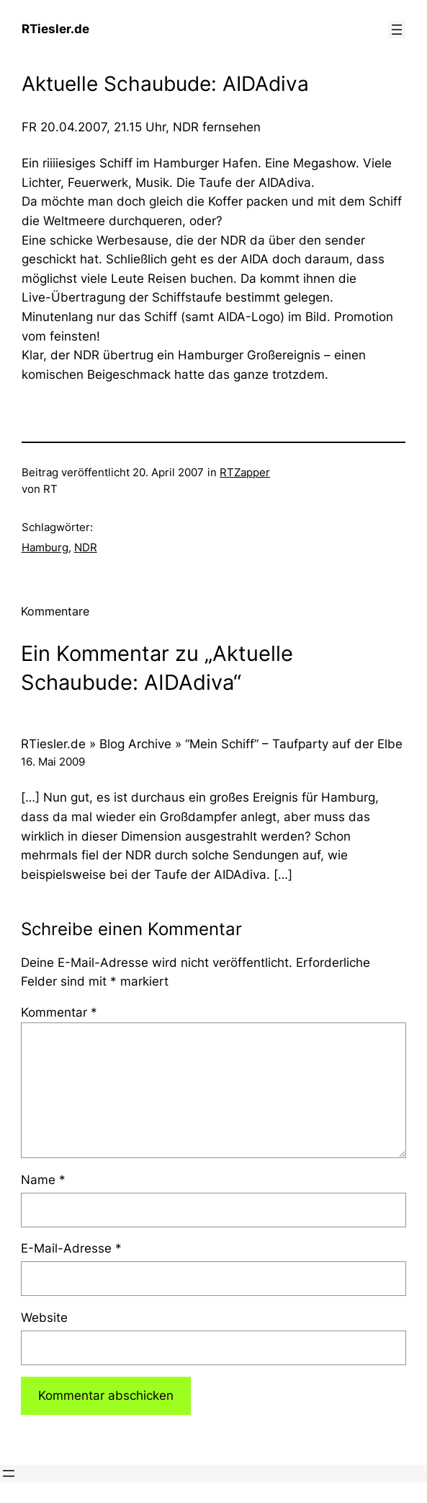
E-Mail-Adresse (71, 1248)
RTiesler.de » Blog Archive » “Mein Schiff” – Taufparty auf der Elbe (212, 744)
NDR (85, 547)
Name (43, 1180)
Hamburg (45, 547)
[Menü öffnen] (396, 29)
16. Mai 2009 (53, 761)
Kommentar (59, 1012)
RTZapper (245, 472)
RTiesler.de (55, 29)
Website (44, 1317)
